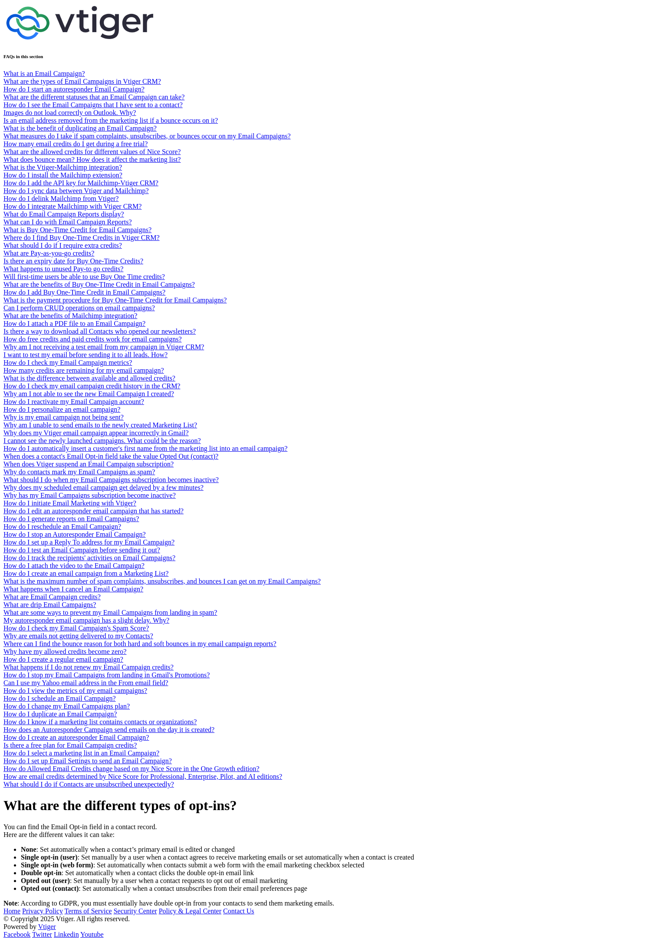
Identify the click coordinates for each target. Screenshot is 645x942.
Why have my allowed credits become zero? (64, 651)
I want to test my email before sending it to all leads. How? (85, 354)
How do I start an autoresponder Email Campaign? (74, 89)
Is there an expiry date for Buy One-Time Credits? (73, 261)
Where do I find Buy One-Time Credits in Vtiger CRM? (81, 237)
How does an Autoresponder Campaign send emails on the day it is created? (108, 729)
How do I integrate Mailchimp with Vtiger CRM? (72, 206)
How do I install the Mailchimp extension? (62, 175)
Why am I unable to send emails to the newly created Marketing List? (100, 425)
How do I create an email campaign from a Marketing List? (85, 573)
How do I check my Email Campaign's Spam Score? (76, 628)
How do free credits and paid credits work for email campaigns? (92, 339)
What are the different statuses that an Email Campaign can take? (93, 97)
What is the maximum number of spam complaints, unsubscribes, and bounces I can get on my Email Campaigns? (162, 581)
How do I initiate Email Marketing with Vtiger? (69, 503)
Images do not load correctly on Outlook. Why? (69, 112)
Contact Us (238, 911)
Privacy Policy (42, 911)
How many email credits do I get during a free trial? (75, 144)
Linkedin (66, 934)
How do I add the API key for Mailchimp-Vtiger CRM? (80, 183)
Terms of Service (88, 911)
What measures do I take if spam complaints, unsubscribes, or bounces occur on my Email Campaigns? (147, 136)
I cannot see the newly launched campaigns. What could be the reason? (102, 440)
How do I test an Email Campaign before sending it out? (81, 550)
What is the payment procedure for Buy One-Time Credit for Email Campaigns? (115, 300)
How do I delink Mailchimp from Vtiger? (60, 198)
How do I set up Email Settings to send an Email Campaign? (87, 761)
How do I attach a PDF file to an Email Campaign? (74, 323)
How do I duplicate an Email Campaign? (60, 714)
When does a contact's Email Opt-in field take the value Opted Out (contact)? (110, 456)
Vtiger (47, 926)
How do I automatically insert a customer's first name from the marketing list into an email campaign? (145, 448)
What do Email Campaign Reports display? (63, 214)
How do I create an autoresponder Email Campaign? (76, 737)
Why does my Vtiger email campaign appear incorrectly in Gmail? (96, 433)
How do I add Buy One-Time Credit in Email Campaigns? (84, 292)
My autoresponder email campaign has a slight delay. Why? (86, 620)
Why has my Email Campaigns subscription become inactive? (89, 495)
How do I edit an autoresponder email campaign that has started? (93, 511)
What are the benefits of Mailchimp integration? (70, 315)
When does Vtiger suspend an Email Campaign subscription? (88, 464)
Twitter (42, 934)
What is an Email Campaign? (44, 73)
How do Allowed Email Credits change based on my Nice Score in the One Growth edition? (131, 768)
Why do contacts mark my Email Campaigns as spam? (79, 472)
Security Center (135, 911)
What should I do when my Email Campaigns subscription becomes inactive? (111, 479)
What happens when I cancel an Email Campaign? (73, 589)
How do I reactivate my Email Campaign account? (73, 401)
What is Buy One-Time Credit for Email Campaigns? (77, 229)
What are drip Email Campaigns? (49, 604)
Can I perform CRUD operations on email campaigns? (79, 308)
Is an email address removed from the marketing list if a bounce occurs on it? (110, 120)
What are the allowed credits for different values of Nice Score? (92, 151)
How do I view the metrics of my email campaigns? (75, 690)
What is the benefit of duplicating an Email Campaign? (80, 128)
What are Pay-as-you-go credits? (48, 253)
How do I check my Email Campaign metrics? (67, 362)
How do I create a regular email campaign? (63, 659)
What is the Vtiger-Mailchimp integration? (62, 167)
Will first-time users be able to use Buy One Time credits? (84, 276)
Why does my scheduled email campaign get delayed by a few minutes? (103, 487)
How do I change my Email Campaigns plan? (66, 706)
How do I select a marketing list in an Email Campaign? (81, 753)
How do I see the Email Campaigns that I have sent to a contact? (93, 104)
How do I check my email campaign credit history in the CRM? (91, 386)
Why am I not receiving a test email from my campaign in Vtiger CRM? (103, 347)
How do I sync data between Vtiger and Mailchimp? (76, 190)
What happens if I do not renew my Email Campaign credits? (88, 667)
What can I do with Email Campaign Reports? (67, 222)
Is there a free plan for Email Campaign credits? (70, 745)
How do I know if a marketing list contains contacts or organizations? (100, 721)
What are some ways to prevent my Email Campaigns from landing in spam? (110, 612)
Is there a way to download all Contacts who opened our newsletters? (99, 331)
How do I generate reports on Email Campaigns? (71, 518)
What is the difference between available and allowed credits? (89, 378)
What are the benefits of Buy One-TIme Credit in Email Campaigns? (99, 284)
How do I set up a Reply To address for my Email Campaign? (88, 542)
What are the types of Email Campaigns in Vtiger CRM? (82, 81)
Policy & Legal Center (190, 911)
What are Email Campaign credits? (52, 597)
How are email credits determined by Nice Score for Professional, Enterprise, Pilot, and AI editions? (142, 776)
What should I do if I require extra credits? (62, 245)
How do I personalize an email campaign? (61, 409)
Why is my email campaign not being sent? (63, 417)
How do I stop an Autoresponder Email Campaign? (74, 534)
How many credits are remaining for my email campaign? (83, 370)
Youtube (92, 934)
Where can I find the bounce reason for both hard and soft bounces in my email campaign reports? (139, 643)
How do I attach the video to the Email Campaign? (74, 565)
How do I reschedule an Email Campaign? (62, 526)
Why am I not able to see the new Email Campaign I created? (88, 393)
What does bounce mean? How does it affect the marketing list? (92, 159)
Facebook (16, 934)
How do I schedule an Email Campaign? (59, 698)
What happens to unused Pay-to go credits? (63, 268)
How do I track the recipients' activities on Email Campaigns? (89, 557)
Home (11, 911)
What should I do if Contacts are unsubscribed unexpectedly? (88, 784)
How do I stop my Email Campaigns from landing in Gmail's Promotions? (106, 675)
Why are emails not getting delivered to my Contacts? (78, 636)
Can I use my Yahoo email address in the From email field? (85, 682)
